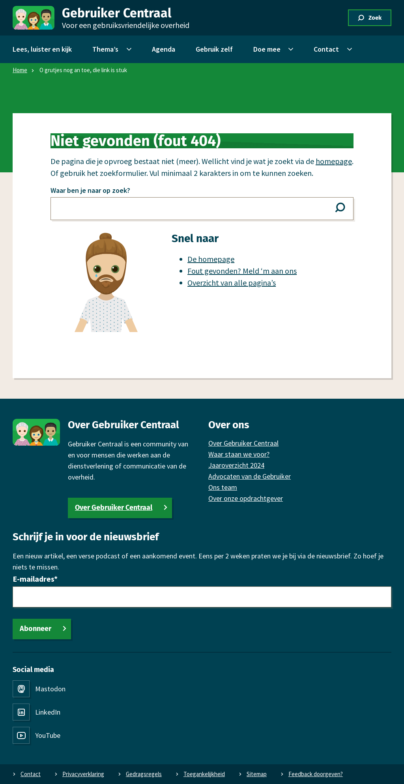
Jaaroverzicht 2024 (236, 465)
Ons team (222, 487)
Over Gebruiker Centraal (113, 507)
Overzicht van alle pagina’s (231, 282)
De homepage (210, 259)
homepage (334, 161)
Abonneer (35, 628)
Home (20, 70)
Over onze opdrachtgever (245, 498)
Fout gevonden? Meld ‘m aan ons (242, 271)
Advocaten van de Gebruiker (249, 476)
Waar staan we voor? (238, 454)
